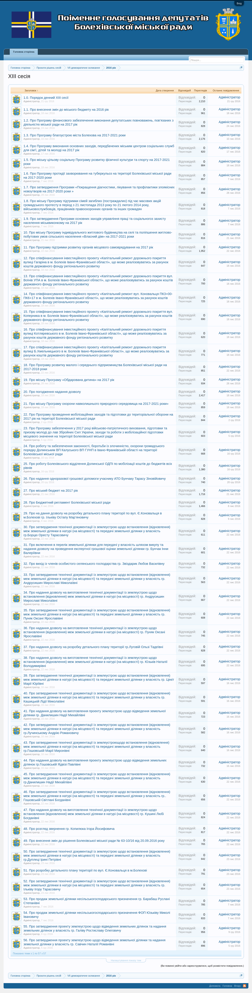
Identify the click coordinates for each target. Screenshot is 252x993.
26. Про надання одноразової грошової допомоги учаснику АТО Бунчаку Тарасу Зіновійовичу (94, 478)
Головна (227, 985)
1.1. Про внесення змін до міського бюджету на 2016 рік (66, 109)
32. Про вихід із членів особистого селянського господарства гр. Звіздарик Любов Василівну (93, 563)
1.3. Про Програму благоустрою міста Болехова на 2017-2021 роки (74, 135)
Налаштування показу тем (126, 960)
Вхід (239, 3)
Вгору (237, 985)
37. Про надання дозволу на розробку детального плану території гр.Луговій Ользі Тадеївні (93, 647)
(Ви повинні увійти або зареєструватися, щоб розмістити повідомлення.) (202, 965)
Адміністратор (31, 101)
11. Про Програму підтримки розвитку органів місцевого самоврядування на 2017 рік (88, 247)
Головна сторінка (23, 51)
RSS (244, 985)
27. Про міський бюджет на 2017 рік (50, 490)
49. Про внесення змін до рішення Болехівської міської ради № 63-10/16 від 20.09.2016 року (94, 840)
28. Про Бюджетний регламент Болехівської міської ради (66, 502)
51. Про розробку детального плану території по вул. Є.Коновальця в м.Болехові (85, 870)
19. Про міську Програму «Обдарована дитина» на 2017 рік (68, 380)
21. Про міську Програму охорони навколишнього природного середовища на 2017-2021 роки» (95, 403)
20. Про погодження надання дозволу (52, 392)
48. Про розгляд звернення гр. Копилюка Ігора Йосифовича (68, 829)
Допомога (214, 985)
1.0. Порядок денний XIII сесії (45, 97)
